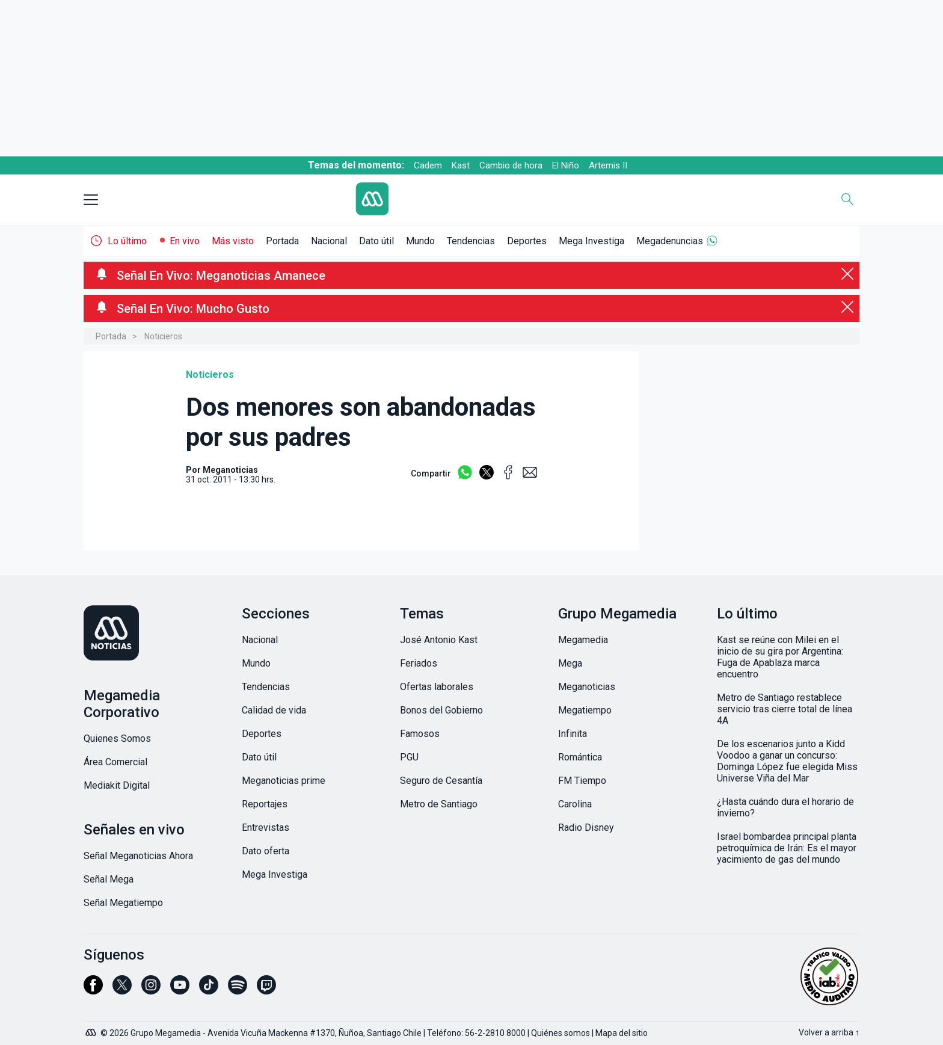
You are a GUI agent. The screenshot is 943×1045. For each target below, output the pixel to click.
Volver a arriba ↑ (829, 1032)
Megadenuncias (669, 241)
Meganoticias (586, 686)
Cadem (428, 165)
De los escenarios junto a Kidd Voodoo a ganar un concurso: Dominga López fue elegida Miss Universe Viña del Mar (787, 761)
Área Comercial (115, 762)
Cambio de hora (510, 165)
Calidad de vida (274, 710)
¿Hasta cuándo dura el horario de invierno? (785, 807)
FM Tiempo (582, 780)
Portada (282, 241)
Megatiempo (585, 710)
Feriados (418, 663)
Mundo (420, 241)
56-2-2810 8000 (495, 1033)
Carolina (575, 804)
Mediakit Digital (117, 785)
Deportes (527, 241)
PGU (409, 757)
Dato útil (376, 241)
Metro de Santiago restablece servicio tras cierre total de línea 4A (784, 709)
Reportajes (264, 804)
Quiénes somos (560, 1033)
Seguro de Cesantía (441, 780)
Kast (461, 165)
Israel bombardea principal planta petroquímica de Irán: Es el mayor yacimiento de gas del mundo (786, 848)
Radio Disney (586, 827)
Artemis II (608, 165)
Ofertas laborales (436, 686)
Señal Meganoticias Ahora (138, 856)
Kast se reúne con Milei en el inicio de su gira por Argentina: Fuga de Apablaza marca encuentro (780, 657)
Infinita (572, 733)
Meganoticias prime (283, 780)
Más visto (233, 241)
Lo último (127, 241)
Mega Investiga (591, 241)
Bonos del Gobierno (441, 710)
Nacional (329, 241)
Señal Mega (109, 879)
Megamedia (583, 640)
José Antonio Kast (439, 640)
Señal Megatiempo (123, 902)
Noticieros (163, 336)
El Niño (565, 165)
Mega (570, 663)
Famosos (420, 733)
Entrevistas (265, 827)
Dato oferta (265, 851)
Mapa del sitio (621, 1033)
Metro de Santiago (439, 804)
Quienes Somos (117, 738)
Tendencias (471, 241)
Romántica (580, 757)
